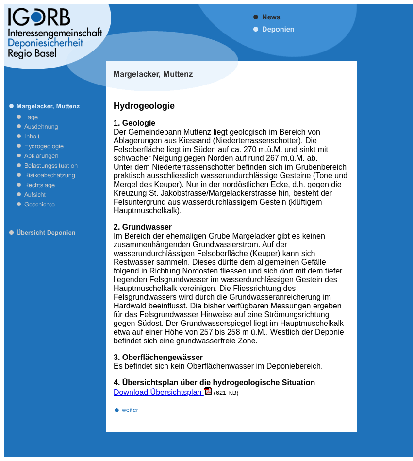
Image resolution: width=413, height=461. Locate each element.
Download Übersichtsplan (163, 392)
